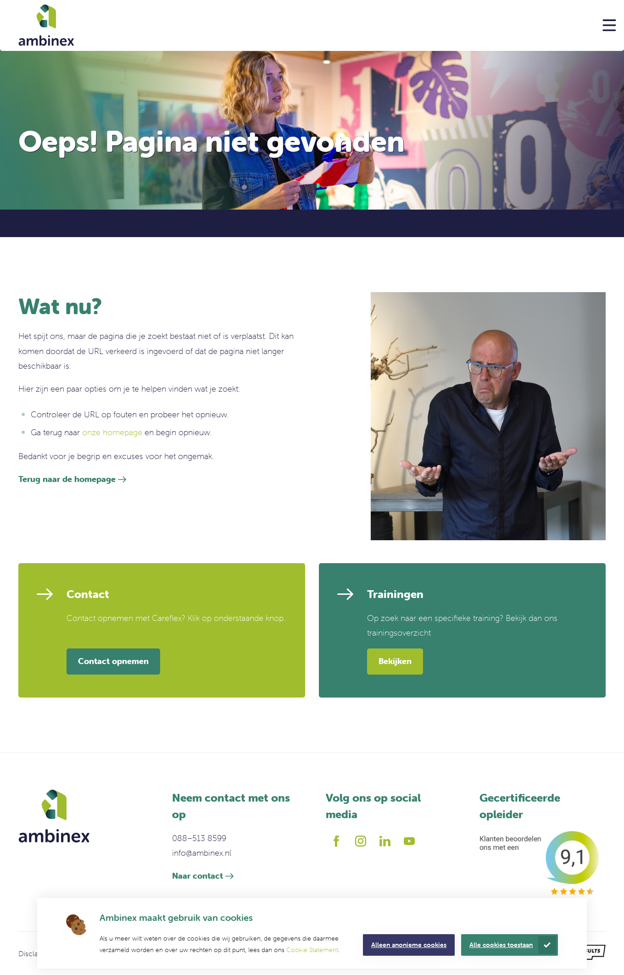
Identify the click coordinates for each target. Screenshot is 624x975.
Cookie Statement (312, 950)
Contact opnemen (113, 661)
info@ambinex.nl (201, 853)
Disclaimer (35, 953)
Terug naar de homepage (67, 479)
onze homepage (112, 432)
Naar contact (197, 875)
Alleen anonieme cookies (408, 945)
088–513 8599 (199, 838)
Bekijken (395, 661)
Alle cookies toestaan (501, 945)
